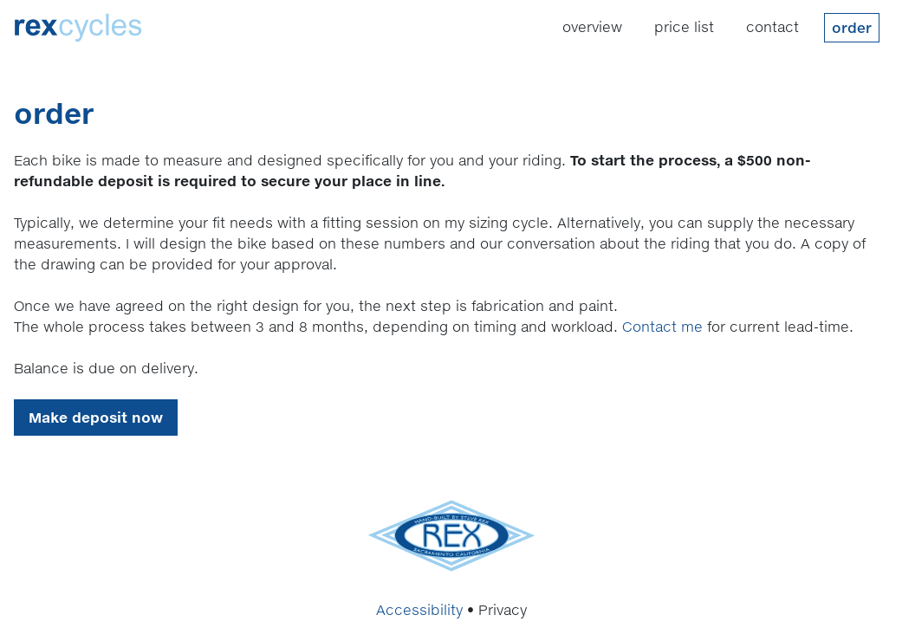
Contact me (662, 326)
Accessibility (419, 609)
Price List (684, 26)
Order (852, 27)
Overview (592, 26)
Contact (772, 26)
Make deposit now (96, 417)
